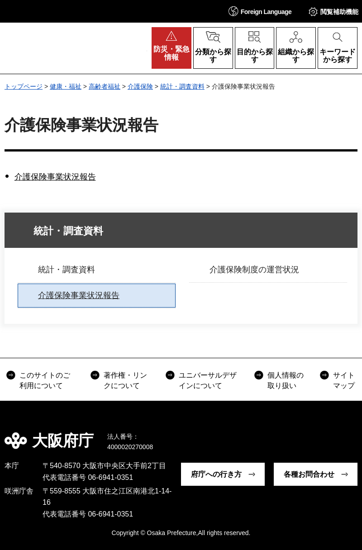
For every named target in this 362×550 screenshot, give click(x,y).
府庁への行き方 (216, 474)
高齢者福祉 (104, 86)
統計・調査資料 (182, 86)
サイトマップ (344, 380)
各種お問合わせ (309, 474)
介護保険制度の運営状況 (254, 269)
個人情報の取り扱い (285, 380)
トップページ (24, 86)
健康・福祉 (65, 86)
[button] (260, 11)
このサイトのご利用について (44, 380)
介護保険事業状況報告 (55, 176)
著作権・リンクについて (125, 380)
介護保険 (140, 86)
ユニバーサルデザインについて (208, 380)
